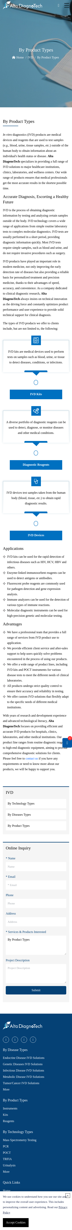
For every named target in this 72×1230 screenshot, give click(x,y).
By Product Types (48, 57)
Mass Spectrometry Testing (19, 1140)
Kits (5, 1114)
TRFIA (7, 1159)
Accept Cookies (16, 1222)
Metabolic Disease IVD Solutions (23, 1076)
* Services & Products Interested (26, 932)
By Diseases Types (19, 814)
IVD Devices (36, 535)
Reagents (8, 1121)
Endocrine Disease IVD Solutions (23, 1057)
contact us (32, 758)
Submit (35, 990)
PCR (6, 1146)
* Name (10, 858)
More (6, 1089)
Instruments (10, 1108)
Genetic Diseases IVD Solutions (23, 1064)
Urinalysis (9, 1165)
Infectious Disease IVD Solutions (23, 1070)
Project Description (18, 960)
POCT (7, 1152)
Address (11, 913)
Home (20, 57)
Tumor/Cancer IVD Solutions (21, 1083)
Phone (9, 895)
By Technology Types (21, 803)
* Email (10, 876)
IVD (30, 57)
